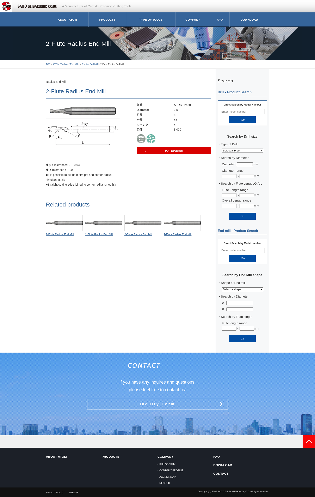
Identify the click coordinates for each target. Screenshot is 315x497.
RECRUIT (164, 483)
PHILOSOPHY (167, 464)
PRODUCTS (107, 19)
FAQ (220, 19)
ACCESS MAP (167, 476)
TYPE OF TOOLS (150, 19)
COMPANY (192, 19)
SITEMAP (74, 492)
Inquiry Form (157, 404)
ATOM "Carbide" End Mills (66, 64)
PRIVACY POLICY (55, 492)
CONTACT (220, 473)
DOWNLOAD (249, 19)
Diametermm (240, 164)
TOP (48, 64)
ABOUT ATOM (67, 19)
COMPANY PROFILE (171, 470)
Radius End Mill (90, 64)
